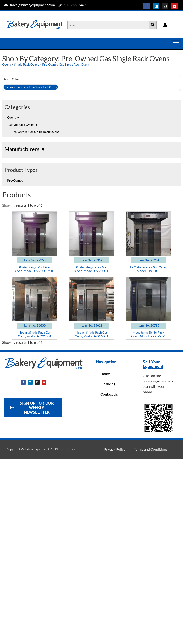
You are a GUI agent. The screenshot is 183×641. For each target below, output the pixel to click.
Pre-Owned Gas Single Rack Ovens (66, 64)
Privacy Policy (114, 449)
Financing (107, 384)
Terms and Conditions (151, 449)
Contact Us (109, 394)
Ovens (6, 64)
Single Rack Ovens (26, 64)
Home (105, 373)
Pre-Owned (15, 180)
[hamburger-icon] (176, 43)
